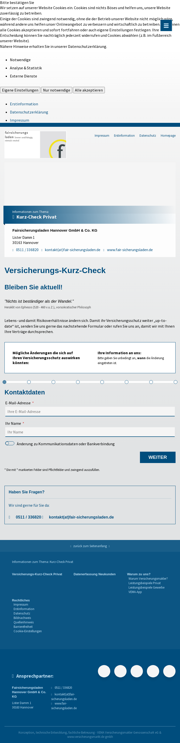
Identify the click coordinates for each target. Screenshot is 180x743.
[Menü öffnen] (166, 25)
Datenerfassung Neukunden (95, 574)
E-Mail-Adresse (18, 402)
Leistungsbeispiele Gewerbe (146, 587)
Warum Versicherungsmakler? (148, 578)
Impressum (19, 120)
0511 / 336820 (28, 517)
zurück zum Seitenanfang (90, 546)
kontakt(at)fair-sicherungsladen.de (81, 517)
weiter (157, 457)
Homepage (168, 135)
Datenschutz (147, 135)
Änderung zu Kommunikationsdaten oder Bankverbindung (60, 443)
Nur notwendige (56, 90)
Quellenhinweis (24, 622)
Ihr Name (13, 423)
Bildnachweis (22, 618)
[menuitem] (37, 583)
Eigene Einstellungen (20, 90)
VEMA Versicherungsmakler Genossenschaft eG (127, 732)
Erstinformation (24, 103)
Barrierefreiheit (23, 627)
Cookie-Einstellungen (28, 631)
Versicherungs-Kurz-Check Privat (37, 574)
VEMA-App (135, 592)
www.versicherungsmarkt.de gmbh (90, 737)
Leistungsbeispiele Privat (145, 583)
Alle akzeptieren (89, 90)
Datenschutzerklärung (29, 112)
